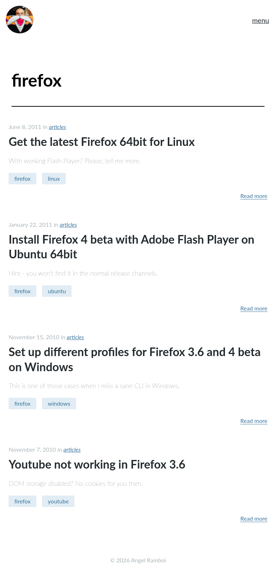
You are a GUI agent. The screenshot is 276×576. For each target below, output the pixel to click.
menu (260, 20)
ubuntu (57, 290)
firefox (22, 178)
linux (54, 178)
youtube (58, 501)
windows (59, 403)
